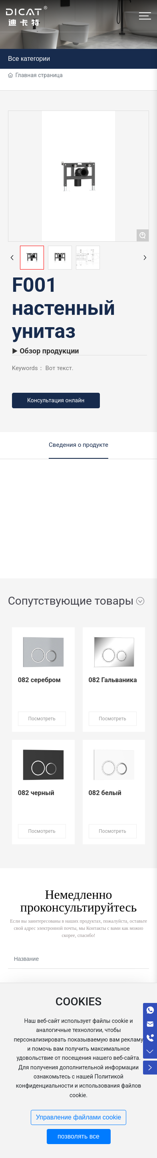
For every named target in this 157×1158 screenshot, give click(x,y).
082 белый (105, 793)
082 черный (36, 793)
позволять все (78, 1136)
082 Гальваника (113, 680)
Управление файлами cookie (78, 1117)
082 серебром (39, 680)
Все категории (29, 58)
